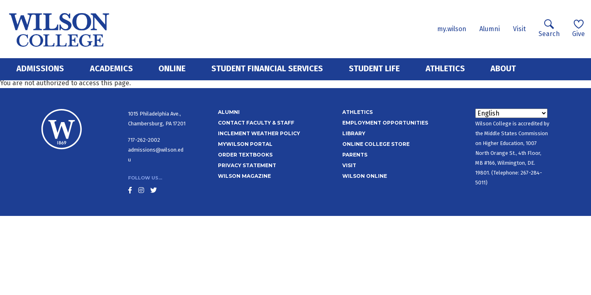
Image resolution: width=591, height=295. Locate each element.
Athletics (445, 68)
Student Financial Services (267, 68)
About (503, 68)
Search (549, 28)
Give (578, 28)
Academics (111, 68)
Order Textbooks (245, 155)
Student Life (374, 68)
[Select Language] (511, 113)
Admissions (40, 68)
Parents (354, 155)
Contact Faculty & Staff (256, 123)
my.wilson (451, 29)
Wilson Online (364, 176)
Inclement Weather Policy (259, 133)
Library (353, 133)
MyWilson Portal (245, 144)
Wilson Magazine (244, 176)
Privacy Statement (247, 165)
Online (172, 68)
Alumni (489, 29)
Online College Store (376, 144)
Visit (519, 29)
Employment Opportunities (385, 123)
